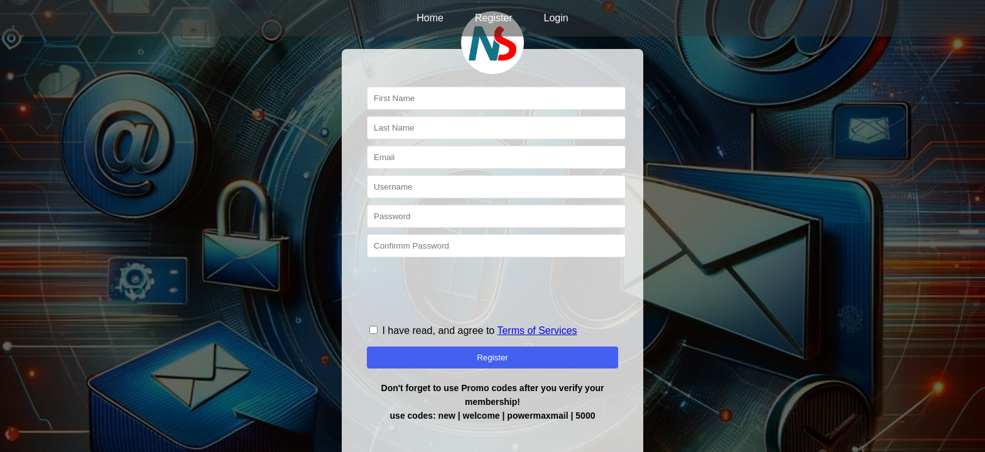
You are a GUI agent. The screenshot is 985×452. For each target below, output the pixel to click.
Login (556, 18)
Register (494, 18)
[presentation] (462, 288)
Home (430, 18)
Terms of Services (537, 330)
